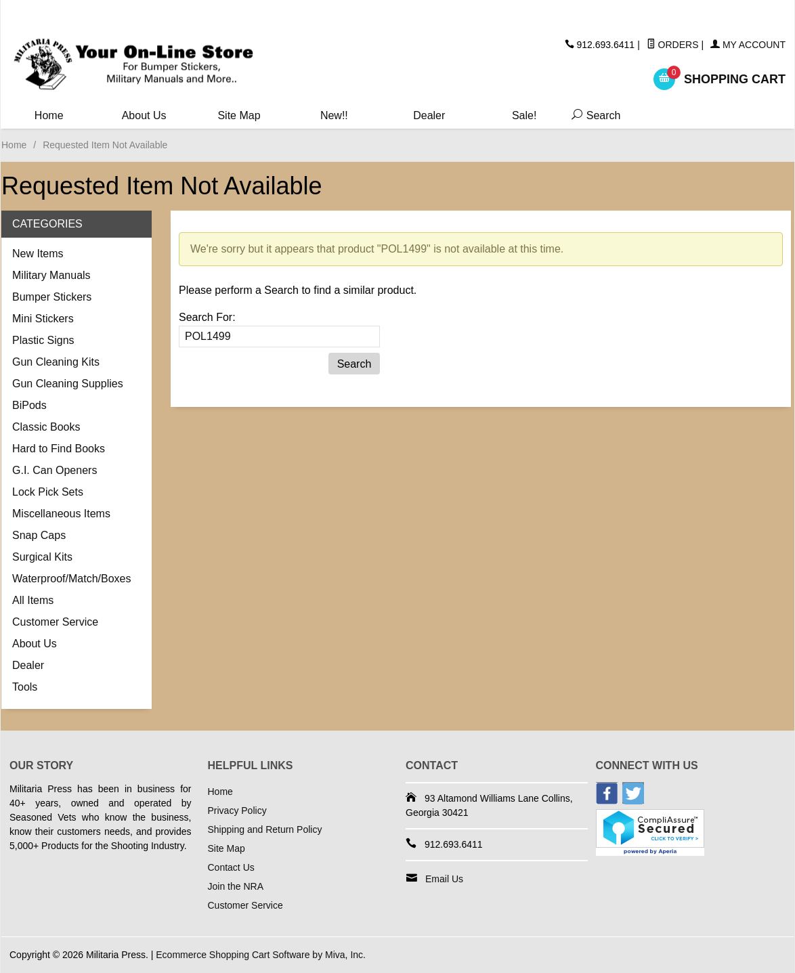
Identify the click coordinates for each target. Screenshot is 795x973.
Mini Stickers (43, 318)
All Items (32, 600)
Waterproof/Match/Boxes (71, 578)
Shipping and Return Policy (265, 829)
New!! (334, 115)
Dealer (429, 115)
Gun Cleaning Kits (56, 362)
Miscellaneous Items (61, 513)
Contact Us (231, 867)
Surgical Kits (42, 557)
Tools (24, 687)
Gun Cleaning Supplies (67, 383)
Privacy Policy (237, 810)
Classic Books (46, 427)
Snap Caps (39, 535)
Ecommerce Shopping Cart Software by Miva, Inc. (261, 954)
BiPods (29, 405)
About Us (144, 115)
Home (49, 115)
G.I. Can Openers (54, 470)
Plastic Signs (43, 340)
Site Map (238, 115)
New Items (38, 253)
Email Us (444, 878)
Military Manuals (51, 275)
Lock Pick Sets (47, 492)
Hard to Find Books (58, 448)
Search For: (207, 317)
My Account (748, 44)
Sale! (524, 115)
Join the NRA (235, 886)
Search (593, 115)
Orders (673, 44)
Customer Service (55, 622)
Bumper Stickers (51, 297)
